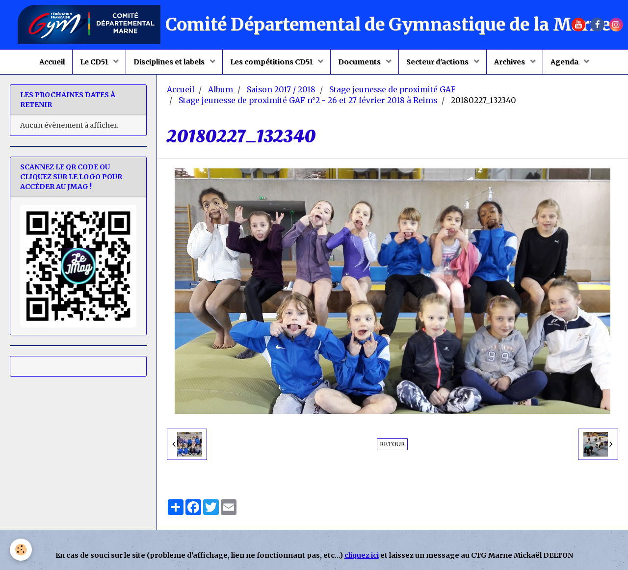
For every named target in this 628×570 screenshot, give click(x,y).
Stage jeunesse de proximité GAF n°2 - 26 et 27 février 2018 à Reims (308, 100)
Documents (360, 61)
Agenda (565, 61)
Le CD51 (94, 61)
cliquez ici (361, 555)
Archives (510, 61)
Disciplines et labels (169, 61)
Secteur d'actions (438, 61)
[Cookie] (21, 550)
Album (220, 89)
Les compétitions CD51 (272, 61)
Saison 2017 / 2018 (281, 89)
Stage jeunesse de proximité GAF (392, 89)
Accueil (52, 61)
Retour (392, 444)
